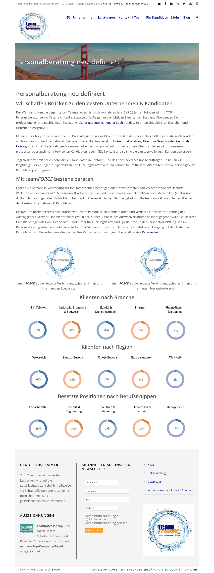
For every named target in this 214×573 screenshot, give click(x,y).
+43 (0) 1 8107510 (113, 3)
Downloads (154, 481)
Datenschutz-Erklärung (141, 569)
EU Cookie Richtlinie (181, 569)
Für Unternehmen (80, 17)
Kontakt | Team (130, 17)
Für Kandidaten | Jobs (163, 17)
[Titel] (107, 499)
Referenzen (150, 232)
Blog (186, 17)
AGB (114, 569)
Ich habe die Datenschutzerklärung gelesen (106, 521)
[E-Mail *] (101, 508)
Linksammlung (156, 473)
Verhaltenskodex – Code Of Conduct (169, 490)
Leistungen (106, 17)
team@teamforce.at (137, 3)
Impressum (99, 569)
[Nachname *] (107, 491)
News (150, 464)
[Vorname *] (101, 482)
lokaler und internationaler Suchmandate (106, 123)
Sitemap (54, 569)
